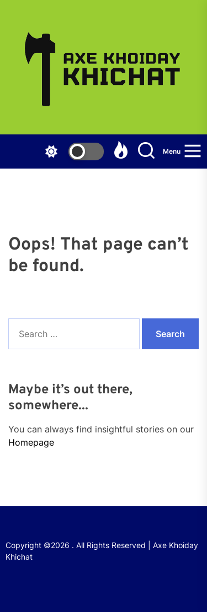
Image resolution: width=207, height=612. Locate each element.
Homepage (31, 442)
